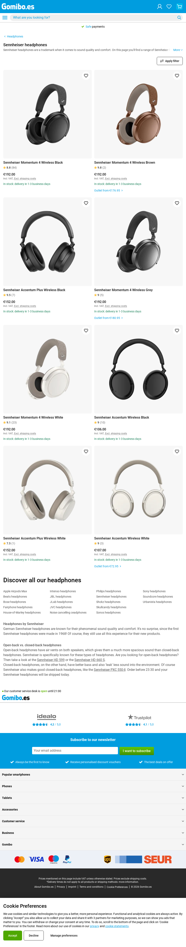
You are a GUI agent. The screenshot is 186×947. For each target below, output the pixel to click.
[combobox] (96, 17)
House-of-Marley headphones (22, 612)
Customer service (93, 821)
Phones (93, 786)
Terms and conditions (91, 886)
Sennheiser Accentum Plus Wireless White (34, 538)
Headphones (13, 36)
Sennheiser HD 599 (51, 660)
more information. (129, 882)
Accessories (93, 809)
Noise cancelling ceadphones (68, 612)
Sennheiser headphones (111, 596)
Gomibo (93, 844)
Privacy (61, 886)
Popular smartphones (93, 774)
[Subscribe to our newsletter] (75, 750)
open (44, 691)
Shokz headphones (108, 602)
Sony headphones (154, 591)
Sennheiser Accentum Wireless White (121, 538)
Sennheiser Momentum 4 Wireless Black (33, 162)
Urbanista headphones (157, 602)
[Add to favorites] (86, 76)
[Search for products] (93, 17)
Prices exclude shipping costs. (130, 878)
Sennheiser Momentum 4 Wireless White (33, 417)
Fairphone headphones (17, 607)
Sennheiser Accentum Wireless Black (121, 417)
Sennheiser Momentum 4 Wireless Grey (123, 290)
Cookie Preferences (117, 887)
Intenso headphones (63, 591)
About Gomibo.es (44, 886)
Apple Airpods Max (15, 591)
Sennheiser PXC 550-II (109, 670)
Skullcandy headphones (111, 607)
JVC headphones (61, 607)
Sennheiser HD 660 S (89, 660)
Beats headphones (15, 596)
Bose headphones (14, 602)
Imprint (72, 886)
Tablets (93, 797)
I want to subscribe (137, 751)
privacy (94, 926)
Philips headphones (108, 591)
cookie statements (117, 926)
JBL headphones (60, 596)
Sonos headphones (108, 612)
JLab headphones (61, 602)
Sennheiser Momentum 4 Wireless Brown (124, 162)
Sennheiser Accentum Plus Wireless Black (34, 290)
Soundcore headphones (158, 596)
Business (93, 832)
